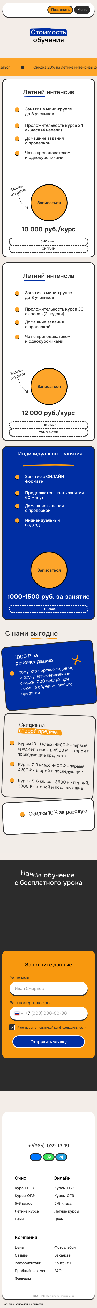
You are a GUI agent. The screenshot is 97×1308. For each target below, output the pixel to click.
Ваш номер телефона (31, 1003)
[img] (22, 10)
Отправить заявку (49, 1042)
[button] (49, 202)
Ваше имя (19, 978)
